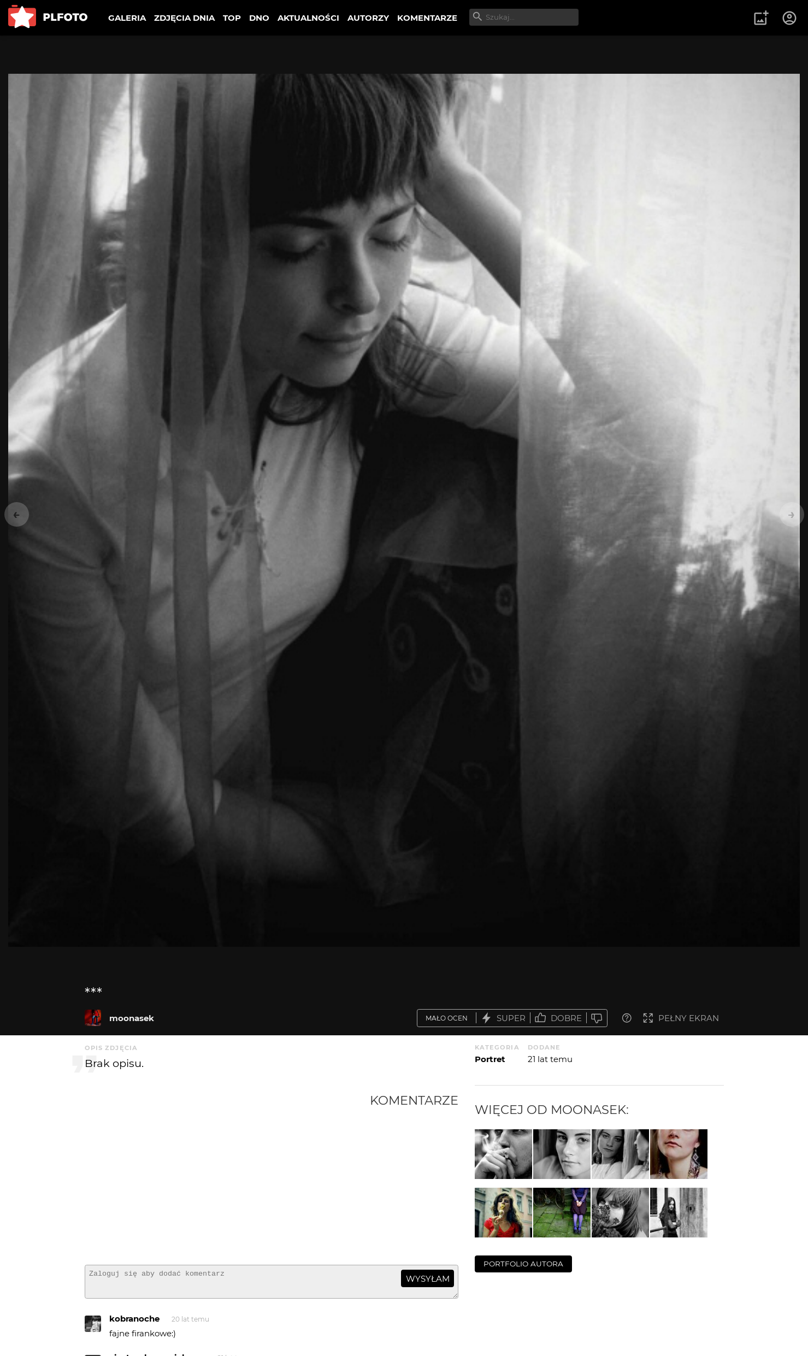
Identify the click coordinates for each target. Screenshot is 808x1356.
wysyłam (428, 1279)
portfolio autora (523, 1263)
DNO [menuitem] (259, 18)
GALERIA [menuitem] (127, 18)
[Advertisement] (227, 1174)
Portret (490, 1059)
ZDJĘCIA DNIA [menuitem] (184, 18)
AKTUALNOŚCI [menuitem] (308, 18)
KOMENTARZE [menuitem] (427, 18)
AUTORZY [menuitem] (368, 18)
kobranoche (134, 1323)
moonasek (131, 1018)
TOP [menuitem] (232, 18)
